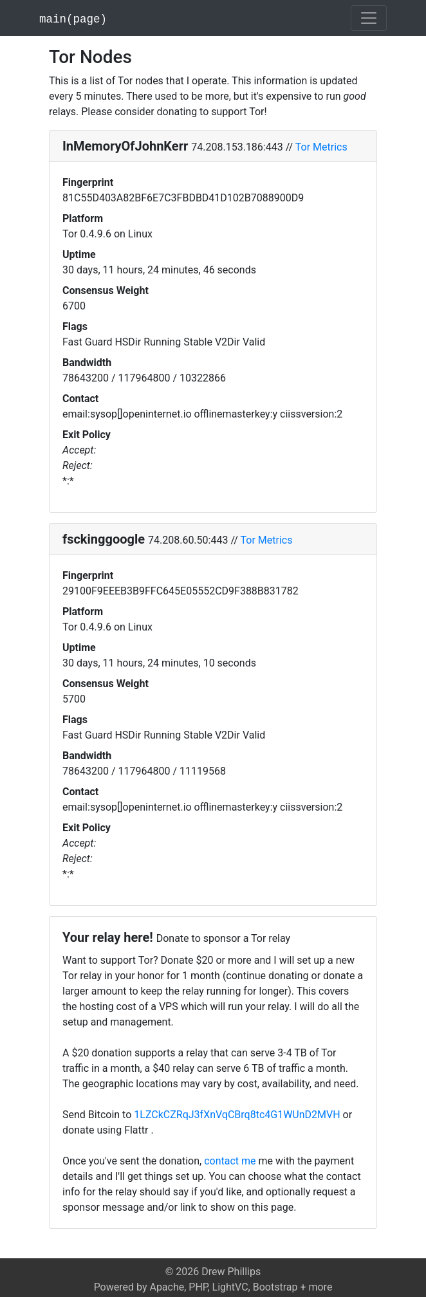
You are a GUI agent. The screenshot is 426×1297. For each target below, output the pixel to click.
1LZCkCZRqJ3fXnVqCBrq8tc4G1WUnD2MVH (237, 1114)
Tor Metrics (321, 147)
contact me (229, 1161)
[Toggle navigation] (369, 18)
